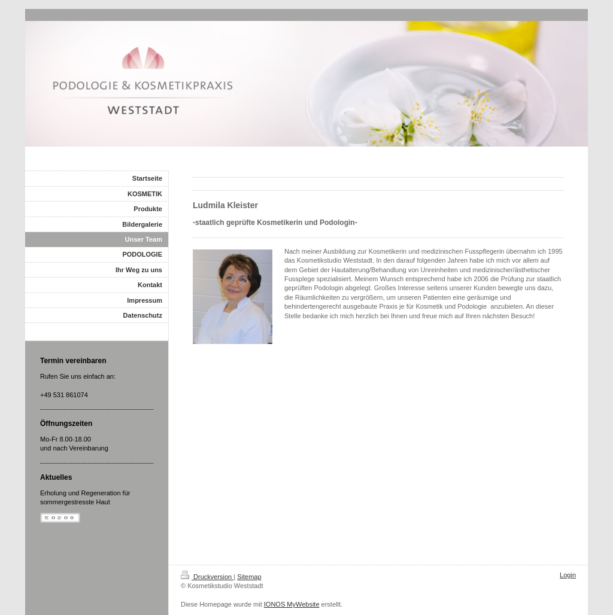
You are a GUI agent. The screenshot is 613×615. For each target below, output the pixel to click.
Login (568, 575)
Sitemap (249, 576)
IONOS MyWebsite (292, 604)
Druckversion (207, 576)
